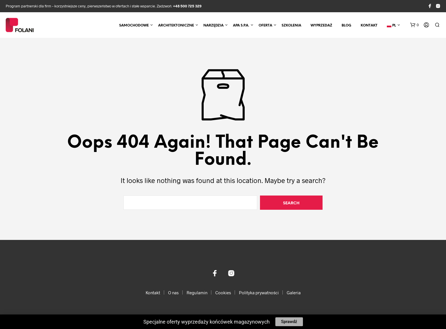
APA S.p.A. (241, 25)
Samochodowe (134, 25)
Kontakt (369, 25)
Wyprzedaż (321, 25)
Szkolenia (291, 25)
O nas (173, 292)
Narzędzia (213, 25)
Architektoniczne (176, 25)
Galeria (294, 292)
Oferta (265, 25)
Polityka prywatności (259, 292)
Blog (346, 25)
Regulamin (197, 292)
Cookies (223, 292)
